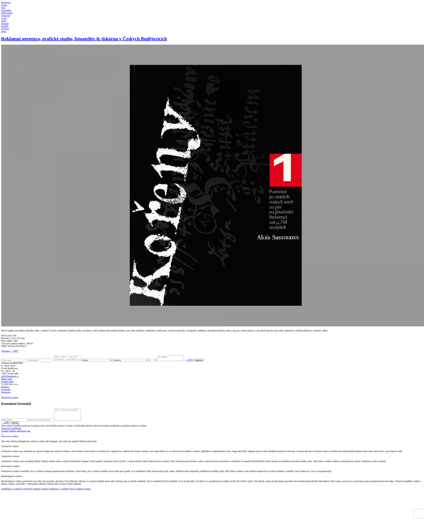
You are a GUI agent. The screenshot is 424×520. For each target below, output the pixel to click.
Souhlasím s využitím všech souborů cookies (70, 492)
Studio (4, 5)
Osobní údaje (7, 382)
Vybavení (5, 15)
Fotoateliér (6, 10)
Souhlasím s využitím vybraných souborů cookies (24, 492)
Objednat (5, 351)
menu (3, 31)
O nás (4, 18)
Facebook (5, 390)
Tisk (3, 7)
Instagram (6, 393)
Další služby (7, 13)
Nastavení (6, 431)
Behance (5, 387)
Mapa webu (6, 380)
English (4, 26)
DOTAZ (5, 29)
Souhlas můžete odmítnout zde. (16, 434)
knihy (3, 21)
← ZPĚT (14, 351)
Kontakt (5, 23)
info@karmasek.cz (10, 377)
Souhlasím (16, 431)
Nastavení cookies (9, 398)
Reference (6, 2)
